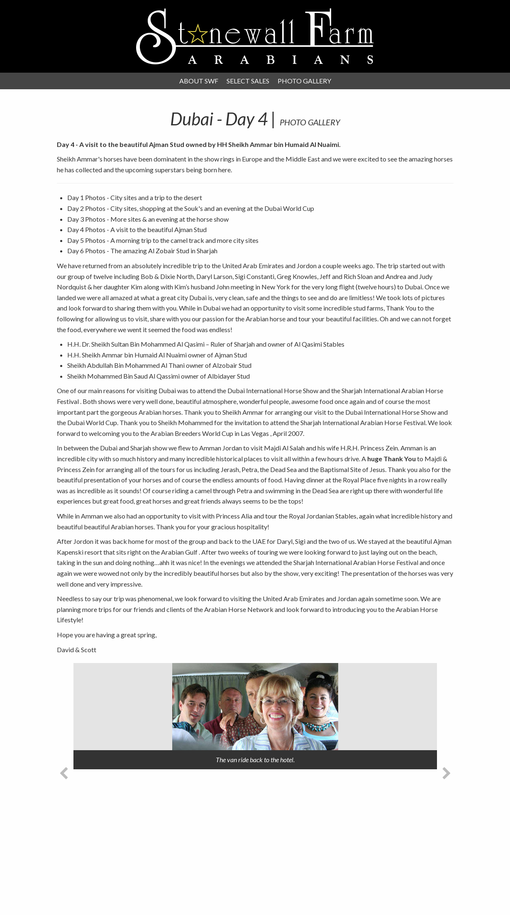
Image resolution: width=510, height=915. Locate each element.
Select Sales (248, 81)
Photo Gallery (304, 81)
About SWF (198, 81)
